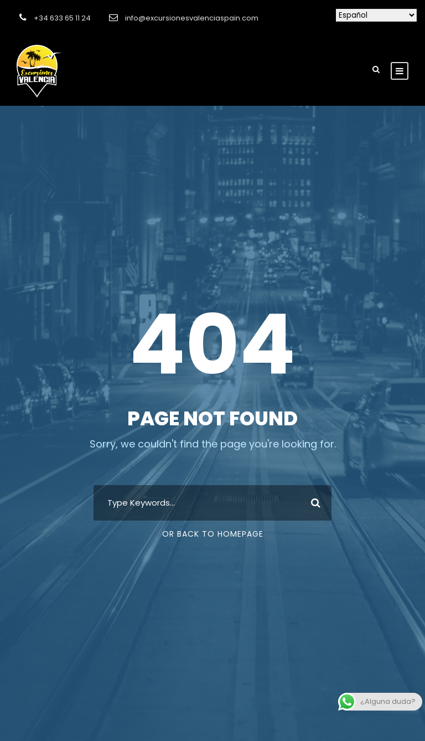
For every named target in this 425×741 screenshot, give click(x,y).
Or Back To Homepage (212, 533)
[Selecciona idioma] (376, 15)
